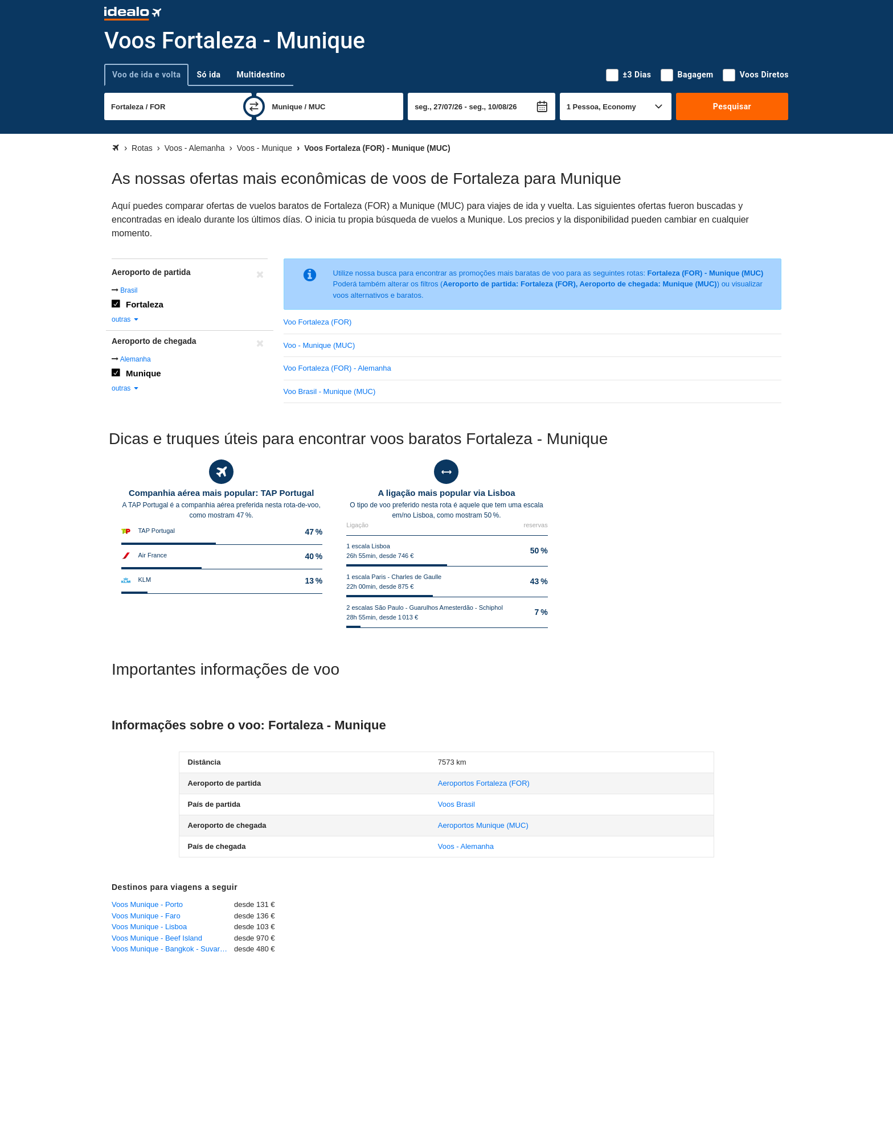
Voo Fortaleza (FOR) (318, 322)
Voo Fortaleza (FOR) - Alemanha (337, 368)
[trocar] (254, 106)
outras (126, 319)
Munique (143, 373)
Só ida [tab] (208, 74)
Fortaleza (144, 304)
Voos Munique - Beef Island (157, 938)
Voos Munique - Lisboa (149, 926)
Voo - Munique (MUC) (319, 345)
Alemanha (135, 359)
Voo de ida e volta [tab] (146, 74)
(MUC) (483, 825)
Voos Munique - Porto (147, 904)
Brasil (128, 290)
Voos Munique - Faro (146, 916)
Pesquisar (732, 106)
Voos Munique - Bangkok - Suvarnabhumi (173, 949)
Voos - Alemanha (466, 846)
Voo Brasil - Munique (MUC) (330, 391)
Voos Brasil (456, 804)
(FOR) (484, 783)
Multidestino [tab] (261, 74)
